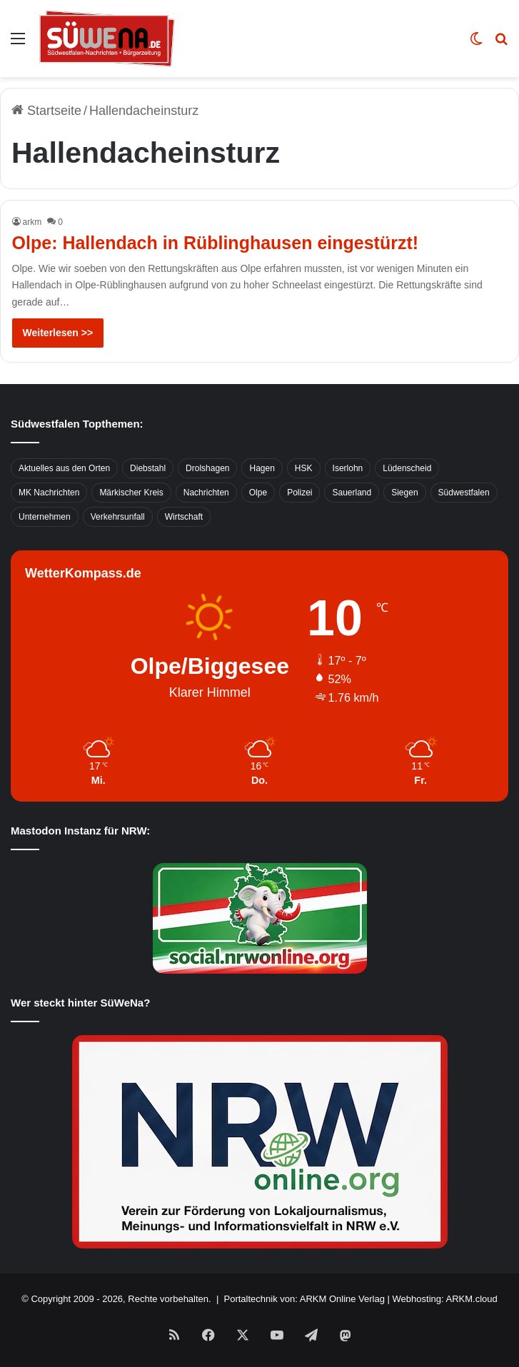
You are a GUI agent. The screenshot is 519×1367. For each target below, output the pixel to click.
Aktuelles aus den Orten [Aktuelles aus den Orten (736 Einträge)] (64, 468)
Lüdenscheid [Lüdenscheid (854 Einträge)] (407, 468)
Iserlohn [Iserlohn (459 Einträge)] (348, 468)
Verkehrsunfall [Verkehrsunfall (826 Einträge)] (118, 517)
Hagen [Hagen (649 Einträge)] (261, 468)
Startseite (46, 111)
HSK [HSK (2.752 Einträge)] (304, 468)
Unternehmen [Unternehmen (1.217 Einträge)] (45, 517)
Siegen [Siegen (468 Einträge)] (404, 493)
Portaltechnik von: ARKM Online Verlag (304, 1298)
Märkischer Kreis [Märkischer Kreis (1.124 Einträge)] (131, 493)
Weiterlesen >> (58, 332)
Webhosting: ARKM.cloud (445, 1298)
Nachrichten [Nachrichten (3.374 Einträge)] (206, 493)
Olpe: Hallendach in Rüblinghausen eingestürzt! (215, 243)
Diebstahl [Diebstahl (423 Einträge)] (148, 468)
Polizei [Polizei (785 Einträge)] (299, 493)
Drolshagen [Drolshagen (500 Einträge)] (207, 468)
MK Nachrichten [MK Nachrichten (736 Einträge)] (49, 493)
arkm (32, 222)
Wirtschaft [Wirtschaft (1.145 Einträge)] (184, 517)
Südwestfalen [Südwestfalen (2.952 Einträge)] (464, 493)
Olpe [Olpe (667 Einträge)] (258, 493)
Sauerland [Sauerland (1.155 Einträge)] (351, 493)
